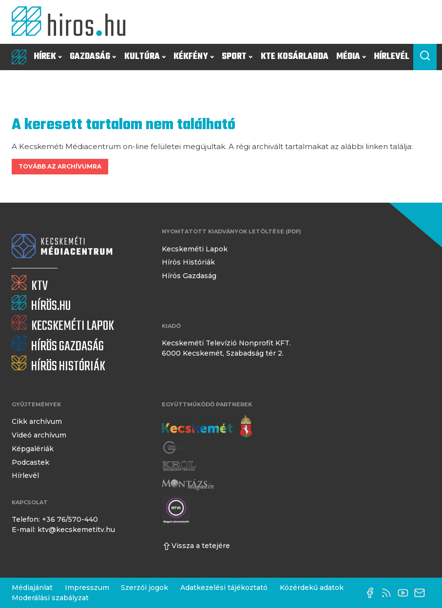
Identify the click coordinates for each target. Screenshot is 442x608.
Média (351, 57)
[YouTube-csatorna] (405, 593)
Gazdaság (93, 57)
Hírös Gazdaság (189, 275)
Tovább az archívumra (60, 166)
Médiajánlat (32, 587)
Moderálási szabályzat (50, 597)
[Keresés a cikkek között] (425, 57)
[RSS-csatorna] (389, 593)
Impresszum (87, 587)
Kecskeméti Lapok (195, 249)
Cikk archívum (37, 421)
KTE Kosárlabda (294, 57)
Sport (237, 57)
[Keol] (179, 466)
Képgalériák (33, 448)
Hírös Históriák (188, 262)
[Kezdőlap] (72, 22)
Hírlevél (391, 57)
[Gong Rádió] (175, 447)
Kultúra (145, 57)
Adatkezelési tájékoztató (224, 587)
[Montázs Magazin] (188, 484)
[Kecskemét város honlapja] (207, 426)
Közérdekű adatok (312, 587)
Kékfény (193, 57)
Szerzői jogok (144, 587)
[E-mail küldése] (422, 593)
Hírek (48, 57)
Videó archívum (39, 435)
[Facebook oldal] (372, 593)
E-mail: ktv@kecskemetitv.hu (63, 529)
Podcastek (30, 462)
